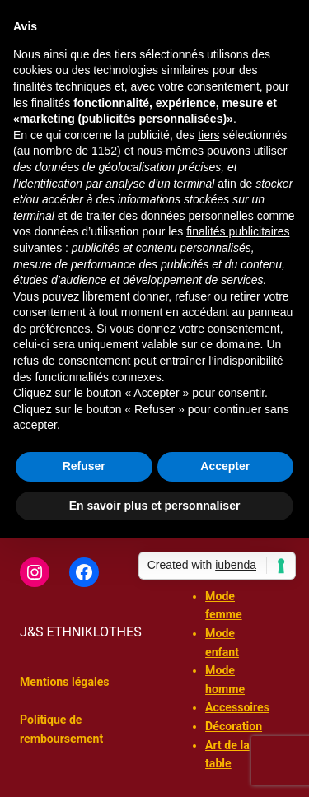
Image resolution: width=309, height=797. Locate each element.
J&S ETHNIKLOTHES (81, 632)
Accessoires (237, 707)
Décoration (233, 726)
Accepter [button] (225, 466)
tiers (208, 135)
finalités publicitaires (237, 231)
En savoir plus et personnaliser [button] (155, 505)
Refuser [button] (84, 466)
